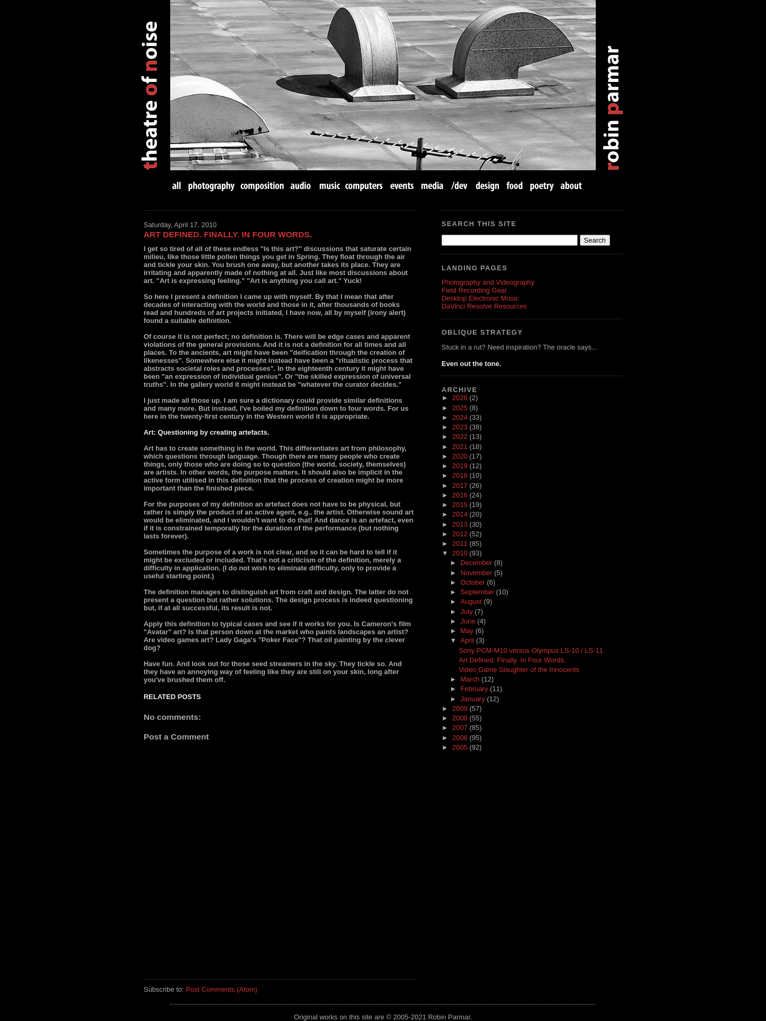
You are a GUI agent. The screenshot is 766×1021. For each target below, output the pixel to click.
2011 (460, 543)
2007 (460, 728)
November (477, 573)
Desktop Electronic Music (480, 298)
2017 (460, 485)
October (474, 582)
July (468, 612)
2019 (460, 466)
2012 (460, 534)
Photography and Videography (488, 282)
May (468, 631)
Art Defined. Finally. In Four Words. (228, 234)
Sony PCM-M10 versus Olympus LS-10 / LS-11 (531, 650)
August (472, 601)
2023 (460, 427)
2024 (460, 417)
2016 (460, 495)
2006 (460, 738)
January (474, 699)
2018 (460, 475)
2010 (460, 553)
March (471, 679)
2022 (460, 437)
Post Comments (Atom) (221, 989)
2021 (460, 447)
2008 (460, 718)
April (469, 640)
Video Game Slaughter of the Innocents (519, 670)
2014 (460, 514)
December (477, 563)
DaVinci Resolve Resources (484, 306)
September (478, 592)
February (475, 689)
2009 (460, 708)
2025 (460, 408)
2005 (460, 747)
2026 (460, 398)
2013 (460, 524)
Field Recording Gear (474, 290)
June (469, 621)
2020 (460, 456)
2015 (460, 505)
